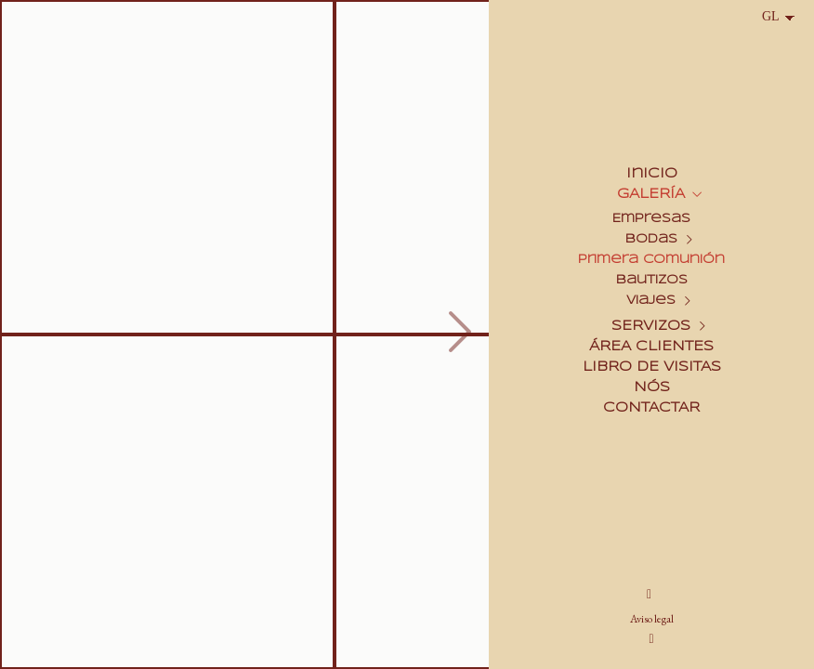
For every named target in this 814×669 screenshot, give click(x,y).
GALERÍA (651, 194)
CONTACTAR (651, 407)
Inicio (651, 173)
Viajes (651, 301)
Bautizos (652, 280)
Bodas (651, 239)
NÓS (652, 387)
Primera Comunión (651, 260)
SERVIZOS (650, 326)
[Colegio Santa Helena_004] (167, 501)
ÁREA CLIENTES (651, 346)
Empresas (651, 219)
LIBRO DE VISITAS (652, 367)
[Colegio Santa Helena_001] (167, 167)
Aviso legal (652, 618)
